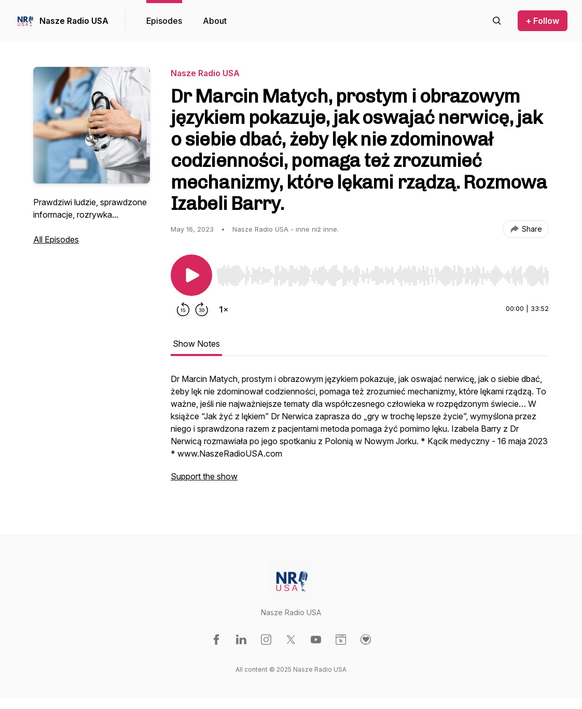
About (215, 21)
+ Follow (542, 21)
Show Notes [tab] (196, 343)
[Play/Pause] (191, 275)
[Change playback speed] (223, 309)
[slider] (382, 276)
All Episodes (56, 239)
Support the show (204, 476)
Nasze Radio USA (73, 21)
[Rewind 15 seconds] (183, 309)
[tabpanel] (360, 433)
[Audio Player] (382, 272)
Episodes (164, 21)
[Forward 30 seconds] (202, 309)
